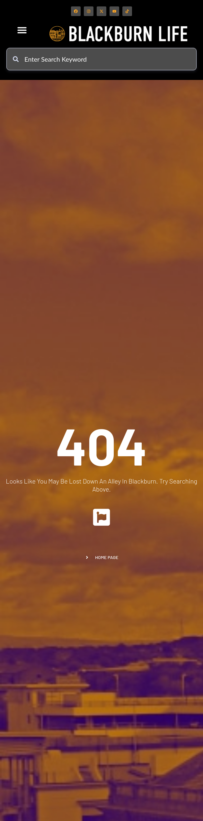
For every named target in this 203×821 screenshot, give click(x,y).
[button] (22, 30)
